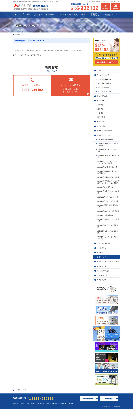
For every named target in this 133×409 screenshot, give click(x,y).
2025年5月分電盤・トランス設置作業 (108, 220)
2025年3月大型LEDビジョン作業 (108, 177)
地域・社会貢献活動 (103, 243)
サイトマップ (101, 280)
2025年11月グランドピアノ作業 (108, 201)
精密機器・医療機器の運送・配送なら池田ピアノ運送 (46, 403)
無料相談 (100, 252)
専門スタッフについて (104, 91)
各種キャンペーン (103, 257)
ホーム (99, 70)
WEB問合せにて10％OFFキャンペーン (30, 41)
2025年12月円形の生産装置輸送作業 (108, 206)
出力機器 (100, 105)
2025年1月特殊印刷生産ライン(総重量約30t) (107, 172)
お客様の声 (100, 122)
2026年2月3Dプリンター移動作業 (107, 226)
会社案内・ (104, 131)
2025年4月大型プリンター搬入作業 (108, 192)
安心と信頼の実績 (103, 87)
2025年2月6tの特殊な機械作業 (107, 167)
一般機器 (100, 113)
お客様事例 (100, 100)
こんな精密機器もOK (104, 79)
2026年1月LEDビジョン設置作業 (108, 211)
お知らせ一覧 (101, 266)
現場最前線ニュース (103, 135)
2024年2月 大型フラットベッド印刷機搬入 (107, 144)
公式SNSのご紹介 (103, 275)
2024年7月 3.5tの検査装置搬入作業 (108, 156)
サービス (103, 75)
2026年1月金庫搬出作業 (105, 215)
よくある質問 (101, 126)
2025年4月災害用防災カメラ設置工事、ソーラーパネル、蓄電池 (108, 182)
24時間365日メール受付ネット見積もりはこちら (71, 85)
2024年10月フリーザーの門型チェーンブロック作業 (107, 162)
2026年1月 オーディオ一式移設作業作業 (107, 238)
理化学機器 (101, 117)
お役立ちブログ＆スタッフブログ (108, 261)
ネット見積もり (102, 248)
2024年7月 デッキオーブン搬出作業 (107, 150)
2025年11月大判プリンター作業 (108, 197)
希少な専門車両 (102, 96)
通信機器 (100, 109)
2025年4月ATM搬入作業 (105, 187)
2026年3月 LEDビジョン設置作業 (107, 232)
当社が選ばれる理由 (104, 83)
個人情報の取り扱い (103, 271)
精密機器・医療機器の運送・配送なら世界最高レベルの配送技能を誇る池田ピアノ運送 (35, 1)
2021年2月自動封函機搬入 (106, 139)
